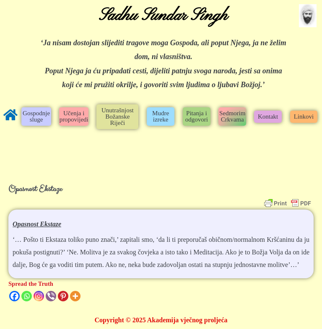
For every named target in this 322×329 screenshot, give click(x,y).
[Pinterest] (63, 296)
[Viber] (51, 296)
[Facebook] (14, 296)
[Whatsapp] (26, 296)
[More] (75, 296)
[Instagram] (39, 296)
